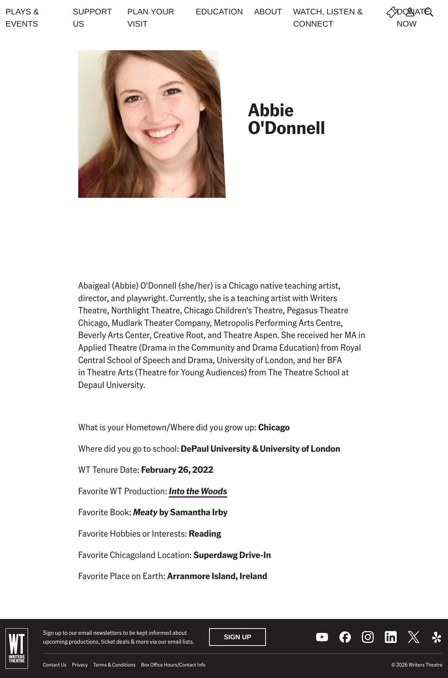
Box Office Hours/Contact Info (173, 664)
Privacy (80, 664)
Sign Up (237, 637)
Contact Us (54, 664)
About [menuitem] (268, 11)
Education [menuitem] (219, 11)
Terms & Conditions (114, 664)
